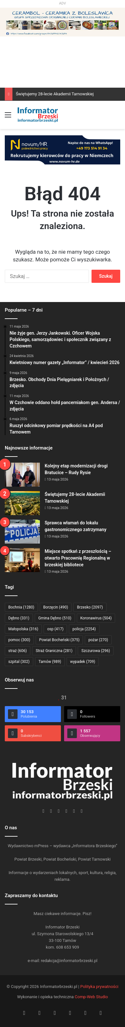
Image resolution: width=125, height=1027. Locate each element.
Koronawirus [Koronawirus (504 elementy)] (96, 618)
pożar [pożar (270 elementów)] (98, 640)
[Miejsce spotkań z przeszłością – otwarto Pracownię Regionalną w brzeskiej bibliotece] (22, 560)
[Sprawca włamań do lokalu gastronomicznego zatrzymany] (22, 532)
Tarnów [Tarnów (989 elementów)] (50, 661)
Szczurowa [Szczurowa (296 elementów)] (95, 651)
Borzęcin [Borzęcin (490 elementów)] (55, 607)
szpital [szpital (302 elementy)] (19, 661)
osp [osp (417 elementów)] (55, 629)
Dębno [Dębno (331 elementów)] (18, 618)
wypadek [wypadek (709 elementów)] (82, 661)
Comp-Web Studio (91, 996)
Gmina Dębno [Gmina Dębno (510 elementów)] (54, 618)
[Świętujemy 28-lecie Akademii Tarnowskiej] (22, 503)
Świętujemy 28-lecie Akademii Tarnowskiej (55, 94)
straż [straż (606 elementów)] (17, 651)
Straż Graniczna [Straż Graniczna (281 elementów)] (54, 651)
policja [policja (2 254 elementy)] (84, 629)
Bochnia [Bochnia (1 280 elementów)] (21, 607)
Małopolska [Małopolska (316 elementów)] (23, 629)
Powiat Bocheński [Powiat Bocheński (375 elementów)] (59, 640)
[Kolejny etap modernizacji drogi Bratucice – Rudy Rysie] (22, 475)
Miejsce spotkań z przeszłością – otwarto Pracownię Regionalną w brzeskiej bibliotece (78, 558)
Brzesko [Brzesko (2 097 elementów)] (90, 607)
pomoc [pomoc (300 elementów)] (19, 640)
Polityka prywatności (99, 986)
